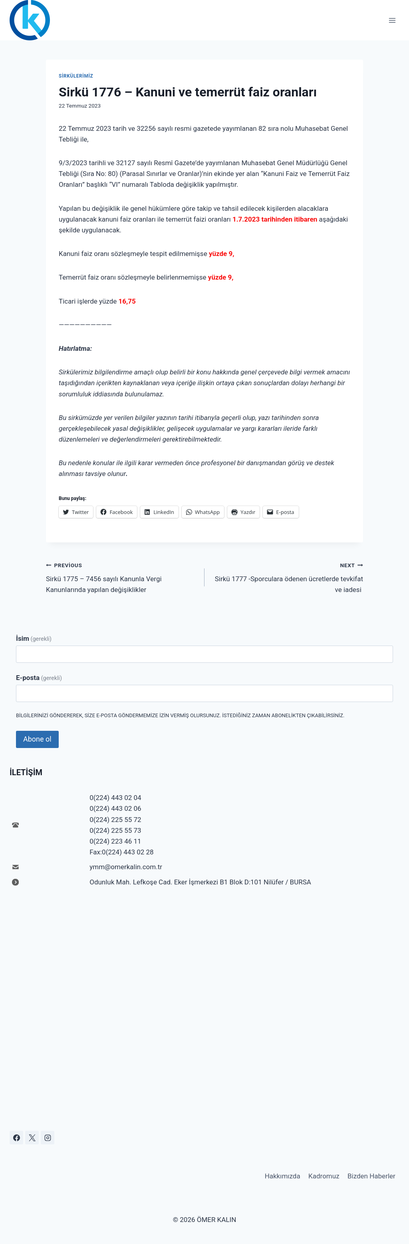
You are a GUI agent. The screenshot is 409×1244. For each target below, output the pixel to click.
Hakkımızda (282, 1176)
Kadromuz (324, 1176)
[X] (32, 1137)
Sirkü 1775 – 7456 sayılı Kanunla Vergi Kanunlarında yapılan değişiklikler (122, 577)
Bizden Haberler (371, 1176)
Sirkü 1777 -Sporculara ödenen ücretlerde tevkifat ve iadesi (287, 577)
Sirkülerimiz (76, 76)
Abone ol (37, 739)
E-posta (39, 678)
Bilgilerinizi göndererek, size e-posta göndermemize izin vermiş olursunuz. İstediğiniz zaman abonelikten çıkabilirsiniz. (180, 715)
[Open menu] (392, 20)
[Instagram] (47, 1137)
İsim (34, 638)
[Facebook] (16, 1137)
